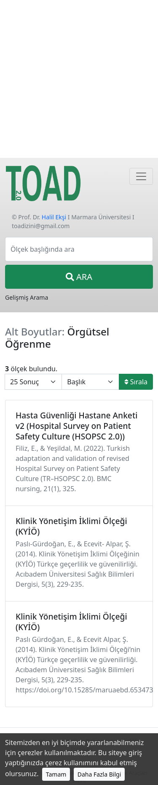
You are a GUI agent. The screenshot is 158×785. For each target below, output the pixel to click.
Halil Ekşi (54, 217)
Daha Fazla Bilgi (99, 774)
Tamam (56, 774)
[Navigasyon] (141, 176)
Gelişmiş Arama (26, 297)
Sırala (135, 381)
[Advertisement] (79, 79)
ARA (79, 276)
